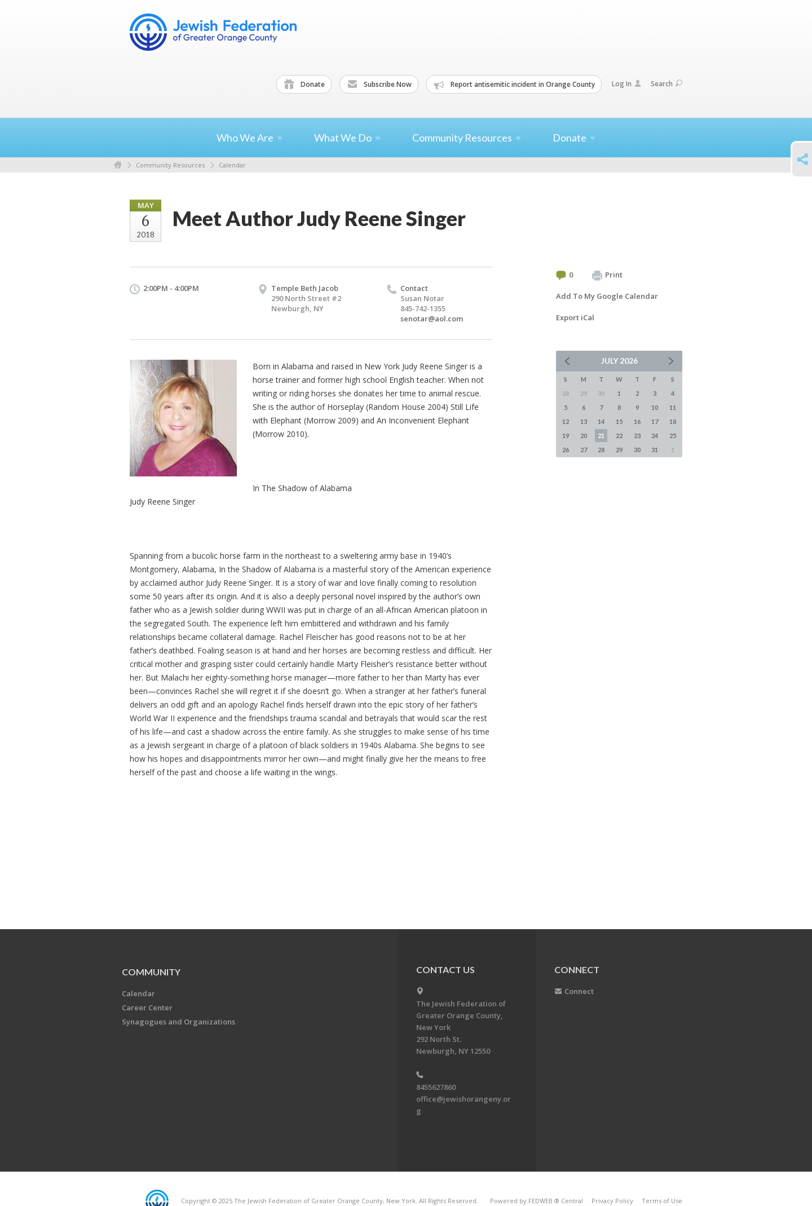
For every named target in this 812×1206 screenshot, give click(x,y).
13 (583, 421)
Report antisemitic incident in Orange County (514, 84)
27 (583, 449)
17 (654, 421)
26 (565, 449)
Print (607, 275)
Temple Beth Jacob (304, 288)
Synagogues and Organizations (178, 1022)
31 (654, 449)
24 (654, 435)
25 (672, 435)
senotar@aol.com (431, 318)
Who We (250, 137)
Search (666, 84)
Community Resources (170, 165)
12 (565, 421)
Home (118, 165)
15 (619, 421)
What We (347, 137)
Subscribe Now (379, 84)
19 (565, 435)
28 (601, 449)
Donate (304, 84)
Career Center (147, 1007)
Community (151, 971)
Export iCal (575, 317)
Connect (579, 991)
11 (672, 407)
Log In (626, 84)
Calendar (232, 165)
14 (601, 421)
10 (654, 407)
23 (637, 435)
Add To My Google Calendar (607, 296)
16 (637, 421)
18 (672, 421)
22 (619, 435)
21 (601, 435)
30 (637, 449)
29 (619, 449)
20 (583, 435)
